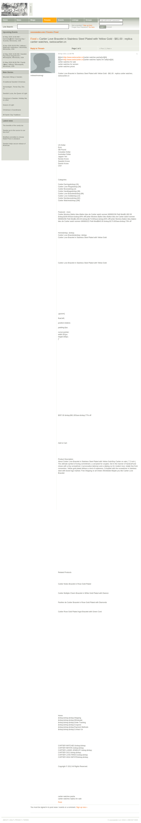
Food (56, 32)
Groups (89, 20)
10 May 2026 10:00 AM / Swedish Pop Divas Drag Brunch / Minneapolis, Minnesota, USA (15, 55)
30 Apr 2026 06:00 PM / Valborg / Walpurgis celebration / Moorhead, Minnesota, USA (15, 47)
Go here (91, 27)
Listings (75, 20)
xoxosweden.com (37, 32)
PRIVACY (18, 820)
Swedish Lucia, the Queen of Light (15, 93)
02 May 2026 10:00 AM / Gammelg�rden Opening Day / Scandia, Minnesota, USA (14, 39)
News (19, 20)
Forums (47, 20)
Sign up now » (81, 807)
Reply (60, 802)
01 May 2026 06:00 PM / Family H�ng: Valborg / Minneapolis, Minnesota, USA (14, 64)
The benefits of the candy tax (13, 125)
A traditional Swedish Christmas (14, 82)
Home (5, 20)
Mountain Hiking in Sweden (12, 77)
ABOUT (5, 820)
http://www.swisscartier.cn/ (73, 57)
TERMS (26, 820)
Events (61, 20)
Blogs (32, 20)
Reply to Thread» (37, 48)
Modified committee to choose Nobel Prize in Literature (13, 138)
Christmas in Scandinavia (12, 110)
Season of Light (8, 105)
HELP (12, 820)
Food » (34, 38)
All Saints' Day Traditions (11, 115)
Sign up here (87, 25)
